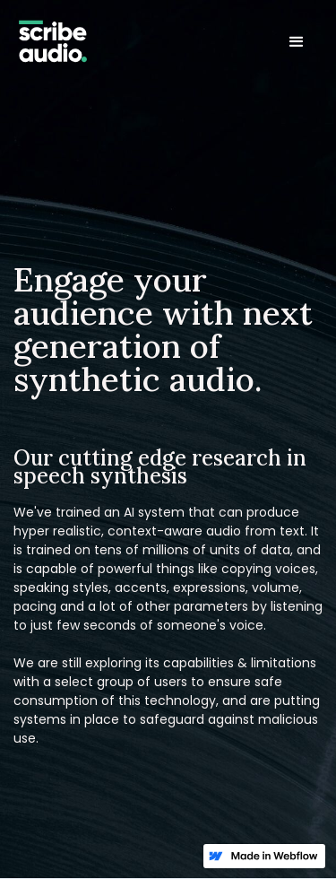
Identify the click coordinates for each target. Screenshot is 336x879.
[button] (296, 42)
